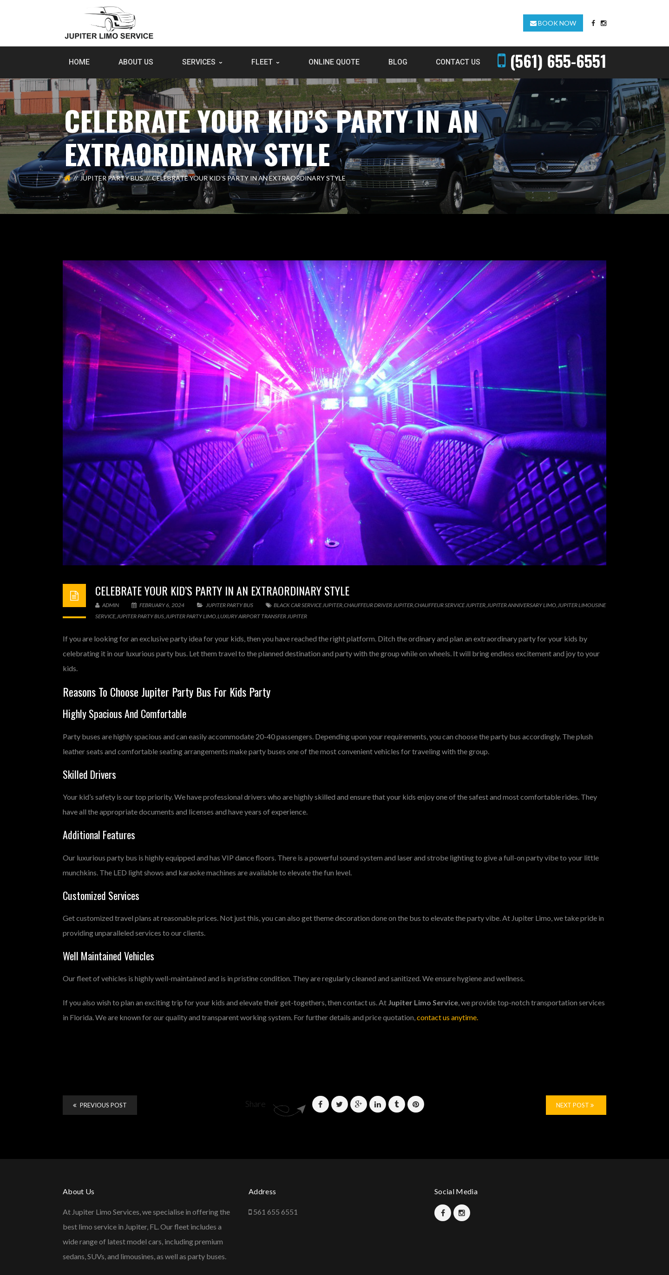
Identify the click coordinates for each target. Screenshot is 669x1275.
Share (255, 1104)
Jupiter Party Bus (111, 178)
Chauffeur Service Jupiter (449, 605)
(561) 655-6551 (558, 60)
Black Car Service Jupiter (308, 605)
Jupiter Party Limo (190, 616)
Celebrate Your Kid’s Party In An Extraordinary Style (222, 590)
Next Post (575, 1105)
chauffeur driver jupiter (378, 605)
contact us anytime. (447, 1017)
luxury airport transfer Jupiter (262, 616)
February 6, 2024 (158, 605)
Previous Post (100, 1105)
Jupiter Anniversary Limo (521, 605)
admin (107, 605)
